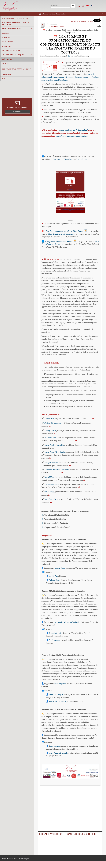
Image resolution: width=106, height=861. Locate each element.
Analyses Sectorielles (11, 50)
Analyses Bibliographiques (17, 55)
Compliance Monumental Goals (58, 241)
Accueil (73, 21)
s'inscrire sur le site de (72, 130)
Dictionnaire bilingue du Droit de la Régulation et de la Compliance (16, 69)
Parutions (6, 46)
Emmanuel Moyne (51, 484)
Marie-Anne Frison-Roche (63, 159)
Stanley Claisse (50, 430)
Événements (17, 59)
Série (62, 234)
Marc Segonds (50, 499)
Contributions (8, 42)
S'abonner (17, 112)
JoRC (91, 21)
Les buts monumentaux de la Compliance (64, 231)
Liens (4, 78)
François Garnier (51, 462)
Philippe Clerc (50, 438)
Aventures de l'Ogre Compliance (15, 18)
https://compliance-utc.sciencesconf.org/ (72, 136)
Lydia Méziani (49, 477)
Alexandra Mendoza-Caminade (56, 470)
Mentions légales (24, 859)
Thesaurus (17, 74)
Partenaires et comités (17, 28)
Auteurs (5, 63)
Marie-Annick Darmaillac (54, 445)
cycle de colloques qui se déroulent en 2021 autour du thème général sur (70, 77)
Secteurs (5, 33)
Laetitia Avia (49, 418)
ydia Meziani (55, 746)
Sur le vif (6, 37)
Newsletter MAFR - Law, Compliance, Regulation (16, 23)
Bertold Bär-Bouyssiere (53, 423)
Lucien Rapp (81, 159)
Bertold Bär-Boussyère (57, 701)
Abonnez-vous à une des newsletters (54, 14)
